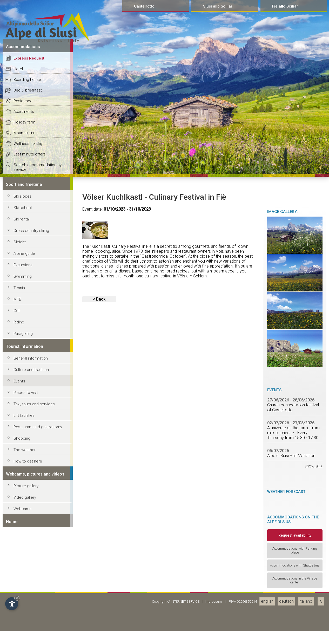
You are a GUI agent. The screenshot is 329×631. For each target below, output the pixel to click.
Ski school (23, 536)
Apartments (24, 439)
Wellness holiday (28, 471)
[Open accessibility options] (11, 603)
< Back (99, 627)
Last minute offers (30, 482)
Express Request (29, 386)
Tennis (19, 616)
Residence (23, 429)
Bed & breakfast (28, 418)
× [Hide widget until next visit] (17, 598)
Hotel (18, 397)
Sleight (20, 570)
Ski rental (22, 547)
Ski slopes (23, 524)
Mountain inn (24, 461)
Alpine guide (24, 581)
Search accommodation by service (38, 495)
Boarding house (27, 407)
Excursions (23, 593)
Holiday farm (24, 450)
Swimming (23, 604)
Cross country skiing (31, 558)
